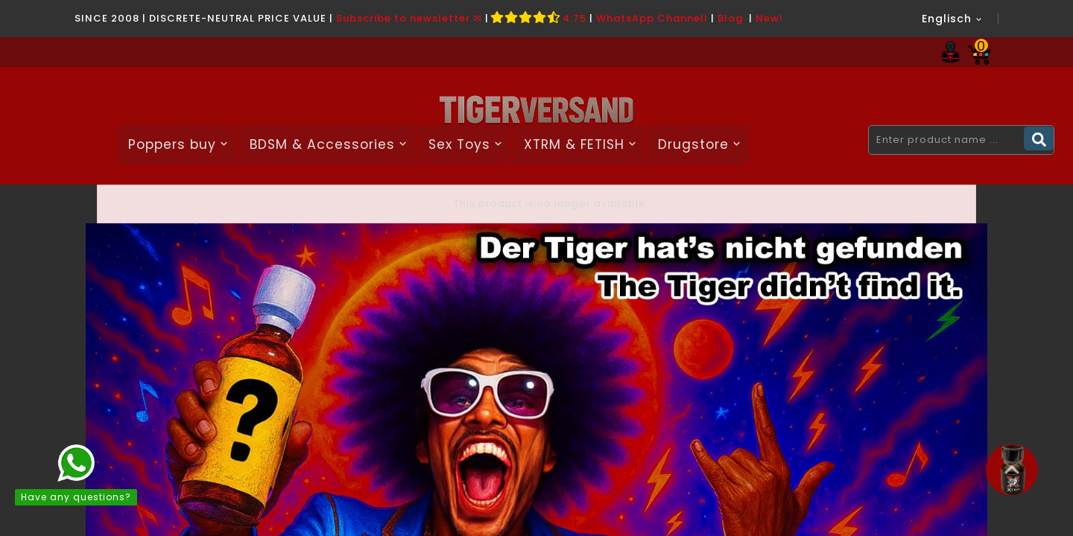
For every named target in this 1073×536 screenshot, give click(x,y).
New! (769, 18)
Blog (730, 18)
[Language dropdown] (952, 18)
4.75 (539, 18)
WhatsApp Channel (650, 18)
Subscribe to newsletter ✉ (409, 18)
